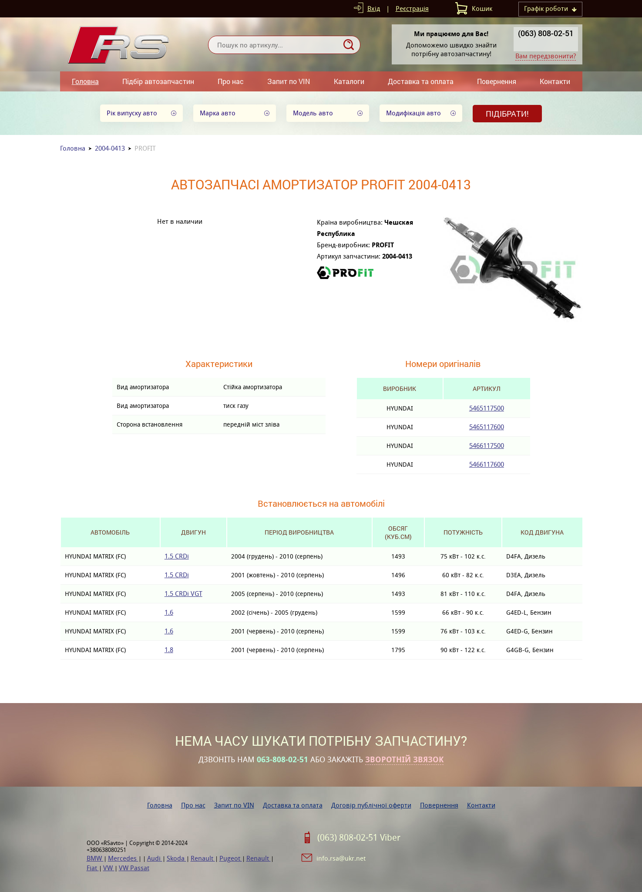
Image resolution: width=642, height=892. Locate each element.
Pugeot (230, 858)
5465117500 (486, 408)
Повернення (496, 81)
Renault (203, 858)
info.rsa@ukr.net (341, 858)
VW (108, 868)
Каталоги (349, 81)
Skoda (176, 858)
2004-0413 (110, 148)
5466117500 (486, 445)
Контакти (555, 81)
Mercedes (123, 858)
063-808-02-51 (282, 759)
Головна (85, 81)
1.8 (169, 650)
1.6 (169, 612)
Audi (154, 858)
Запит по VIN (288, 81)
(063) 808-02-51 (546, 33)
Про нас (231, 81)
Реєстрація (412, 8)
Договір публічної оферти (371, 805)
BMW (95, 858)
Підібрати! (507, 113)
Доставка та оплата (421, 81)
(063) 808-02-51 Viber (358, 837)
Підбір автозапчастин (158, 81)
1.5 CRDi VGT (183, 593)
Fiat (93, 868)
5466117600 (486, 464)
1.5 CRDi (177, 556)
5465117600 (486, 427)
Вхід (373, 8)
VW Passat (134, 868)
